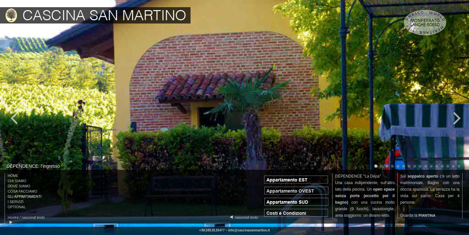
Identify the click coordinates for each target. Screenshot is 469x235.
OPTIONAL (16, 207)
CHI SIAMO (16, 181)
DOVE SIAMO (18, 186)
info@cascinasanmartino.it (249, 230)
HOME (12, 176)
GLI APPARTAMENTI (24, 196)
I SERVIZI (15, 202)
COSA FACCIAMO (22, 191)
